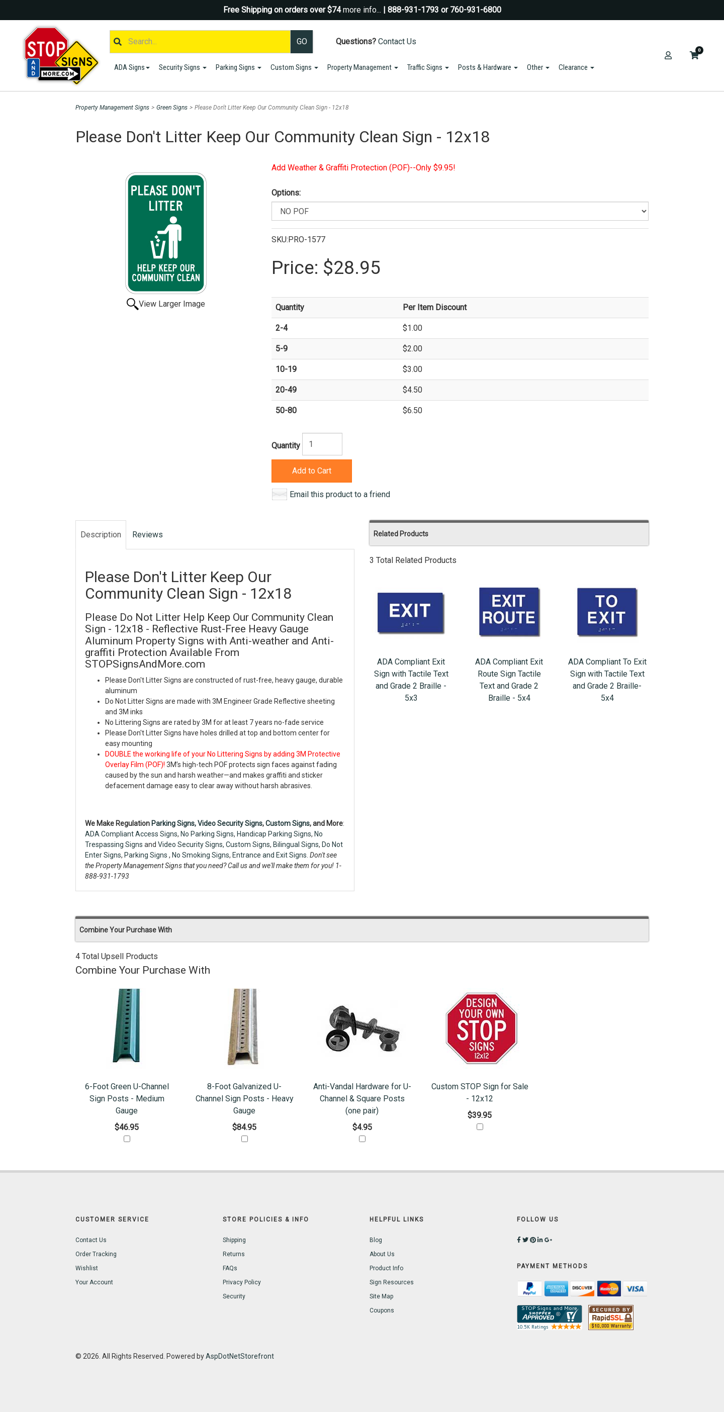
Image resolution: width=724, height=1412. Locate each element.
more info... (362, 10)
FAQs (230, 1268)
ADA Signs (132, 67)
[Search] (200, 41)
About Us (382, 1254)
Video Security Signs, (191, 844)
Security (234, 1296)
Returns (234, 1254)
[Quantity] (322, 444)
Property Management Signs (112, 107)
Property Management (362, 67)
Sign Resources (392, 1282)
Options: (286, 193)
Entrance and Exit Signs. (270, 855)
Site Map (381, 1296)
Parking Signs (238, 67)
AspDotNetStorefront (240, 1356)
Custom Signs (294, 67)
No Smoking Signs (200, 855)
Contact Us (397, 41)
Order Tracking (96, 1254)
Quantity (286, 445)
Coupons (382, 1310)
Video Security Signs (230, 823)
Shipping (234, 1240)
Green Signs (172, 107)
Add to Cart (311, 471)
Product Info (386, 1268)
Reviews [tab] (147, 534)
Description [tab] (100, 534)
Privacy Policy (242, 1282)
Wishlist (86, 1268)
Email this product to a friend (340, 494)
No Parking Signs (207, 834)
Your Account (94, 1282)
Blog (376, 1240)
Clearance (576, 67)
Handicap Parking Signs (274, 834)
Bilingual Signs (296, 844)
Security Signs (183, 67)
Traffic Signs (428, 67)
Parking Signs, (173, 823)
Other (538, 67)
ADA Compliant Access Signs (131, 834)
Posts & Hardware (488, 67)
